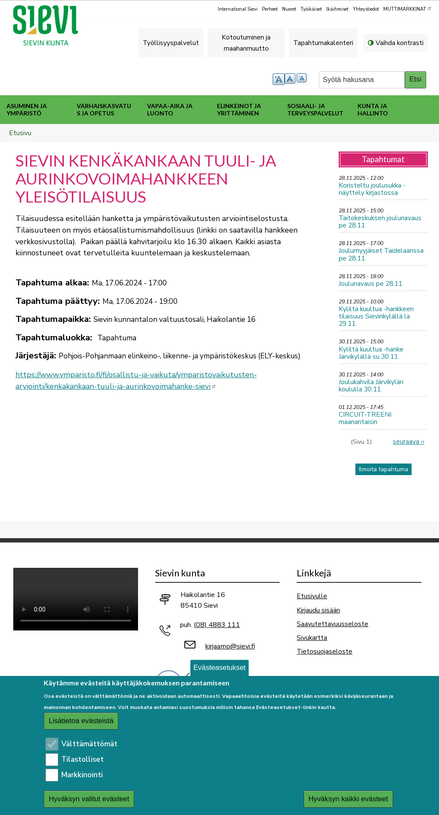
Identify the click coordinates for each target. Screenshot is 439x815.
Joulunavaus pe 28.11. (371, 283)
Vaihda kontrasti (400, 42)
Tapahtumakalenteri (323, 42)
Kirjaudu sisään (318, 610)
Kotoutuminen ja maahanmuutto (246, 43)
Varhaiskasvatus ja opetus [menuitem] (104, 109)
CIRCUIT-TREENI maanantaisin (365, 418)
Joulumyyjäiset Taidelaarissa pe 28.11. (381, 254)
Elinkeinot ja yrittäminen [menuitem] (239, 109)
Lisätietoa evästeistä (81, 721)
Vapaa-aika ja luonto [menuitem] (169, 109)
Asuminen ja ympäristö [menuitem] (26, 109)
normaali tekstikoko (291, 79)
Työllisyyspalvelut (171, 42)
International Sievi (238, 9)
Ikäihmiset (337, 9)
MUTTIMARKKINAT (407, 8)
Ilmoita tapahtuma (383, 469)
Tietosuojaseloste (324, 651)
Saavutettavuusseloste (332, 623)
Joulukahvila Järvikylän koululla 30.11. (371, 385)
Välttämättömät (89, 744)
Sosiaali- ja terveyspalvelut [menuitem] (315, 109)
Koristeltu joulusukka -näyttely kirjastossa (372, 189)
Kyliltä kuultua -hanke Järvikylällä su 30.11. (371, 353)
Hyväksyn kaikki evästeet (348, 799)
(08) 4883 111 (217, 625)
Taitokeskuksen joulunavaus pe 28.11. (380, 221)
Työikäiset (311, 9)
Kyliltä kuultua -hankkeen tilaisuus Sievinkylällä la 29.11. (376, 316)
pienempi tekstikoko (303, 79)
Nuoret (289, 9)
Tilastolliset (82, 759)
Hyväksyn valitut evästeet (89, 799)
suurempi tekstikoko (279, 79)
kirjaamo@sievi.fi (230, 646)
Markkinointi (82, 775)
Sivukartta (312, 637)
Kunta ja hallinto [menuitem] (373, 109)
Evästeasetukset (219, 668)
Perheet (270, 9)
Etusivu (20, 132)
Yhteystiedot (366, 9)
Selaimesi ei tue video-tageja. (75, 599)
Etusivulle (312, 595)
